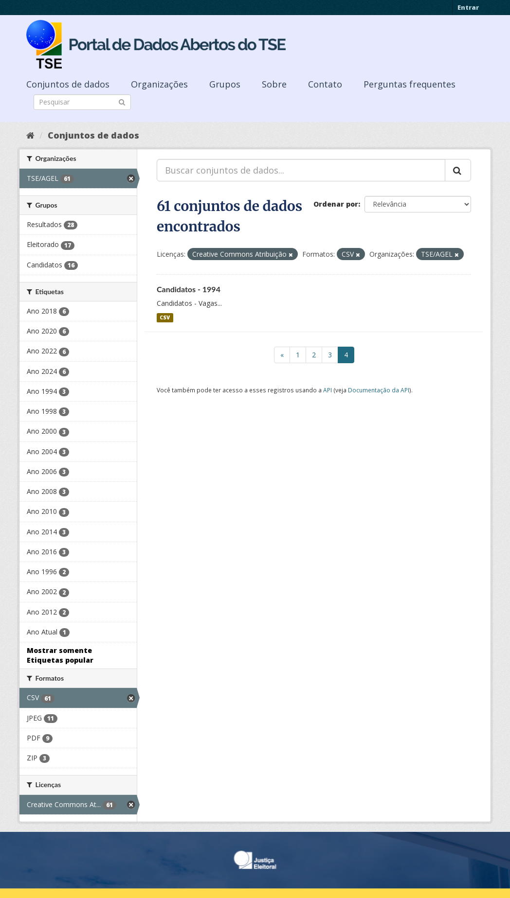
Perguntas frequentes (409, 84)
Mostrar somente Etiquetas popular (60, 655)
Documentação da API (378, 390)
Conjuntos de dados (67, 84)
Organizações (159, 84)
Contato (325, 84)
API (327, 390)
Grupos (224, 84)
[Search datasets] (82, 102)
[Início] (30, 135)
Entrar (468, 7)
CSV (165, 317)
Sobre (274, 84)
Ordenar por (335, 204)
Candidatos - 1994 (188, 289)
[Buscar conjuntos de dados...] (301, 170)
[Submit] (122, 101)
